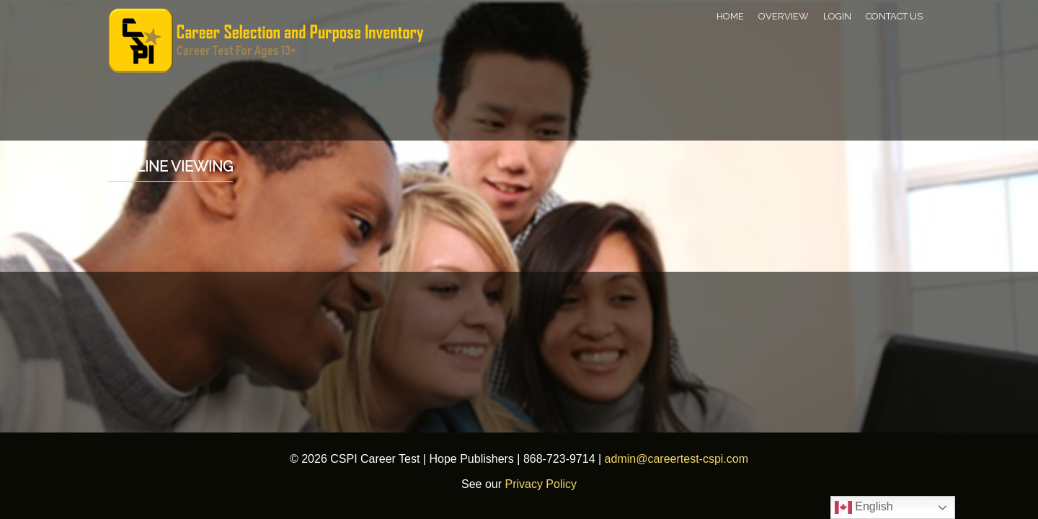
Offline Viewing (170, 166)
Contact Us (894, 16)
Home (730, 16)
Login (837, 16)
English (864, 507)
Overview (783, 16)
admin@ (626, 459)
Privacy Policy (541, 484)
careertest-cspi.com (697, 459)
